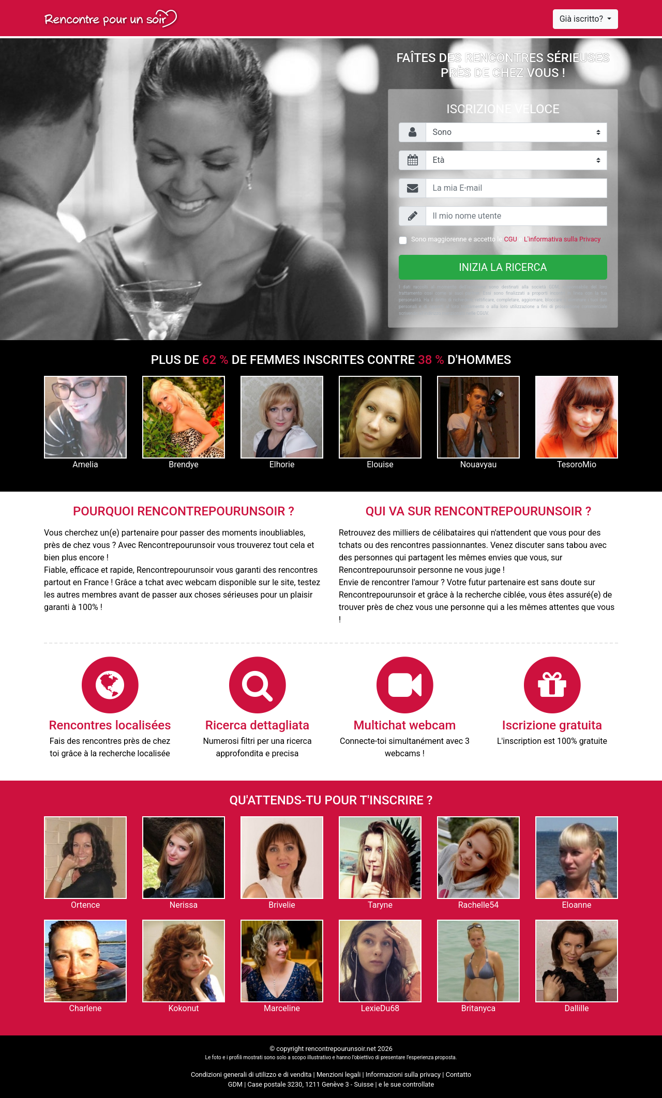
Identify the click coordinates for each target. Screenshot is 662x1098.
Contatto (458, 1074)
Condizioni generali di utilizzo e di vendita (251, 1074)
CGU (510, 239)
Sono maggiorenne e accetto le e (505, 239)
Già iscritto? (582, 19)
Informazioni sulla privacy (403, 1074)
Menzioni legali (338, 1074)
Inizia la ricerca (503, 267)
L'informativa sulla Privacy (562, 239)
